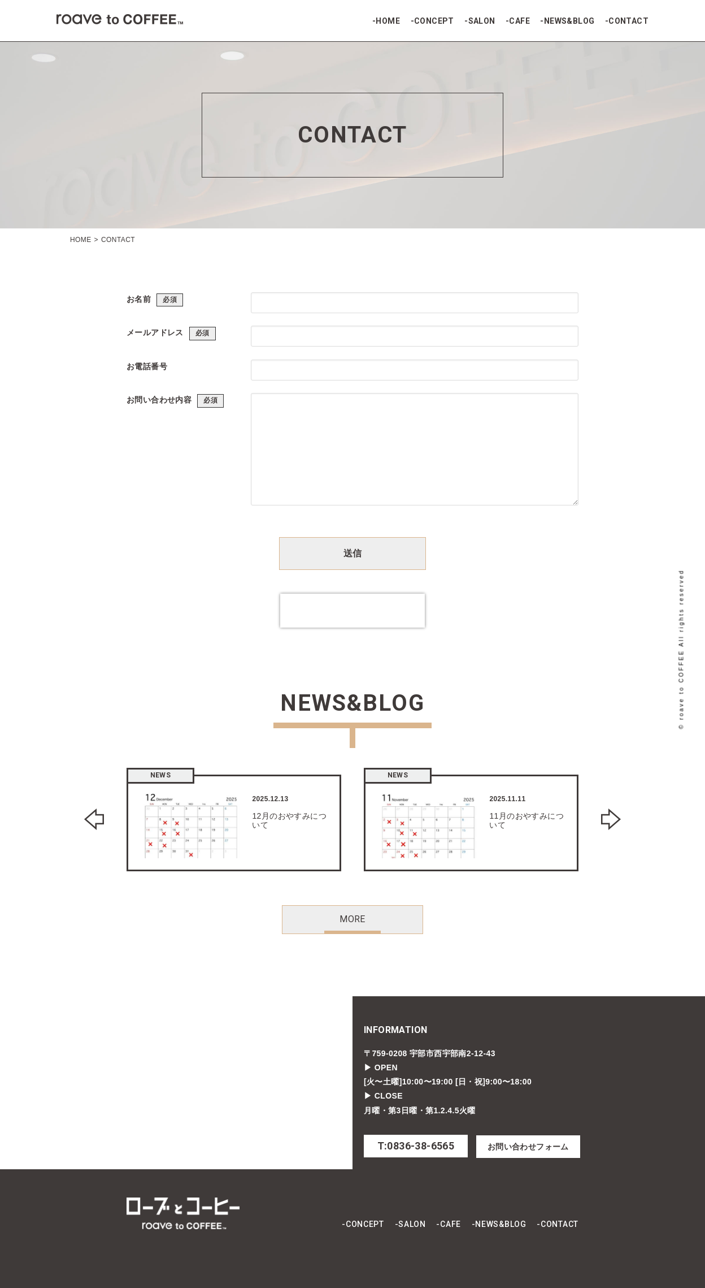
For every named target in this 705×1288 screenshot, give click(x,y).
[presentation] (352, 611)
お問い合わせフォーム (528, 1146)
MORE (352, 919)
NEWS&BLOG (569, 20)
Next (611, 819)
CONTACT (628, 20)
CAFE (519, 20)
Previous (94, 819)
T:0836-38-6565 (416, 1146)
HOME (388, 20)
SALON (481, 20)
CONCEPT (434, 20)
